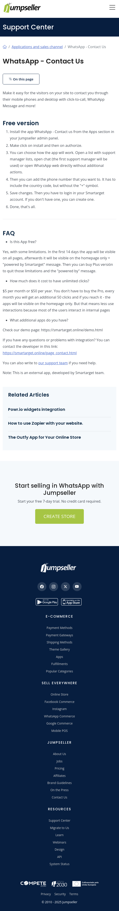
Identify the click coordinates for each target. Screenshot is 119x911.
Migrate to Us (59, 828)
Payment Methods (60, 628)
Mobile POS (59, 731)
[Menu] (112, 8)
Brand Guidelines (59, 783)
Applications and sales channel (37, 46)
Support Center (59, 820)
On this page (21, 79)
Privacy (46, 894)
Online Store (59, 694)
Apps (59, 657)
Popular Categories (59, 671)
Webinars (59, 842)
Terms (73, 894)
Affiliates (59, 776)
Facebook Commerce (59, 702)
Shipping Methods (59, 642)
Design (59, 849)
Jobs (59, 761)
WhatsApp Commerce (59, 716)
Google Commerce (59, 723)
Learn (59, 835)
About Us (59, 754)
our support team (53, 362)
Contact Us (59, 797)
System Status (59, 864)
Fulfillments (59, 664)
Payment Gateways (59, 635)
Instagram (59, 709)
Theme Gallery (59, 649)
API (59, 857)
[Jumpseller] (59, 567)
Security (60, 894)
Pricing (59, 768)
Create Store (59, 516)
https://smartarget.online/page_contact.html (40, 352)
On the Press (59, 790)
